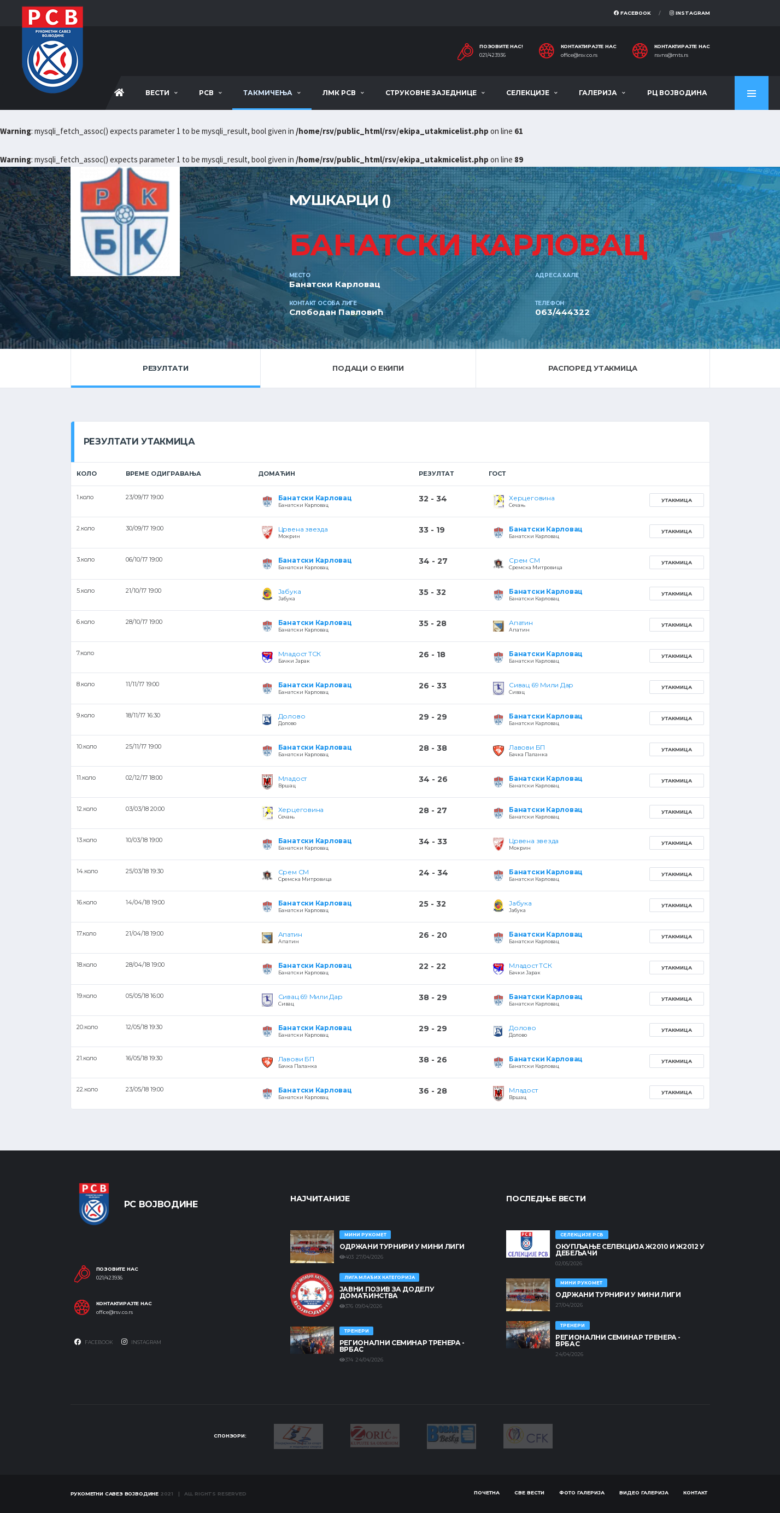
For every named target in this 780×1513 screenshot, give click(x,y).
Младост (292, 778)
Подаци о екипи (367, 368)
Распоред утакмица (593, 368)
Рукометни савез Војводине (115, 1494)
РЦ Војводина (677, 93)
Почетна (487, 1492)
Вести (157, 93)
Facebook (632, 13)
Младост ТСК (299, 654)
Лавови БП (527, 747)
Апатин (521, 622)
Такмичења (267, 93)
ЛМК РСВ (339, 93)
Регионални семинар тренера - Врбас (402, 1346)
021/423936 (492, 55)
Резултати (166, 368)
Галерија (598, 93)
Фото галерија (582, 1492)
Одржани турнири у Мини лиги (402, 1246)
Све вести (529, 1492)
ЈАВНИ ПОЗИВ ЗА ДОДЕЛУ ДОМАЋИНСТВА (386, 1292)
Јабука (289, 591)
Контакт (695, 1492)
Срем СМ (524, 560)
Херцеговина (531, 498)
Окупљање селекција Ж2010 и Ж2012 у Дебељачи (630, 1249)
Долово (292, 716)
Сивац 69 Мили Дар (541, 685)
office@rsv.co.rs (579, 55)
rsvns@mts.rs (671, 55)
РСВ (206, 93)
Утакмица (676, 500)
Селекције (527, 93)
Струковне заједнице (431, 93)
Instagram (690, 13)
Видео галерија (643, 1492)
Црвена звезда (303, 529)
